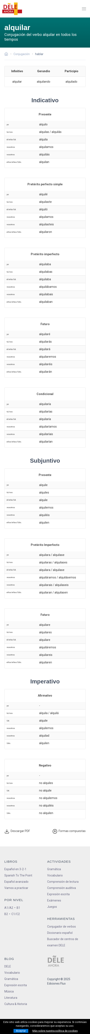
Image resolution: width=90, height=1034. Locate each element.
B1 (18, 907)
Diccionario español (60, 932)
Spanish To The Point (18, 875)
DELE (7, 966)
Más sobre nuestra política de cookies (55, 1030)
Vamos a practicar (16, 888)
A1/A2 (8, 907)
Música (9, 991)
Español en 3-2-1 (15, 869)
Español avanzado (16, 881)
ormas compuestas (69, 831)
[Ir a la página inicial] (7, 54)
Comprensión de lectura (63, 881)
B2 (6, 914)
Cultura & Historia (15, 1004)
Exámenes (54, 900)
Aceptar (21, 1030)
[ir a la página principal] (12, 8)
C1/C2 (15, 914)
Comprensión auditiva (61, 888)
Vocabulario (55, 875)
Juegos (52, 906)
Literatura (10, 997)
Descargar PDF (17, 831)
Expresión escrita (58, 894)
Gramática (54, 869)
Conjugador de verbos (61, 926)
